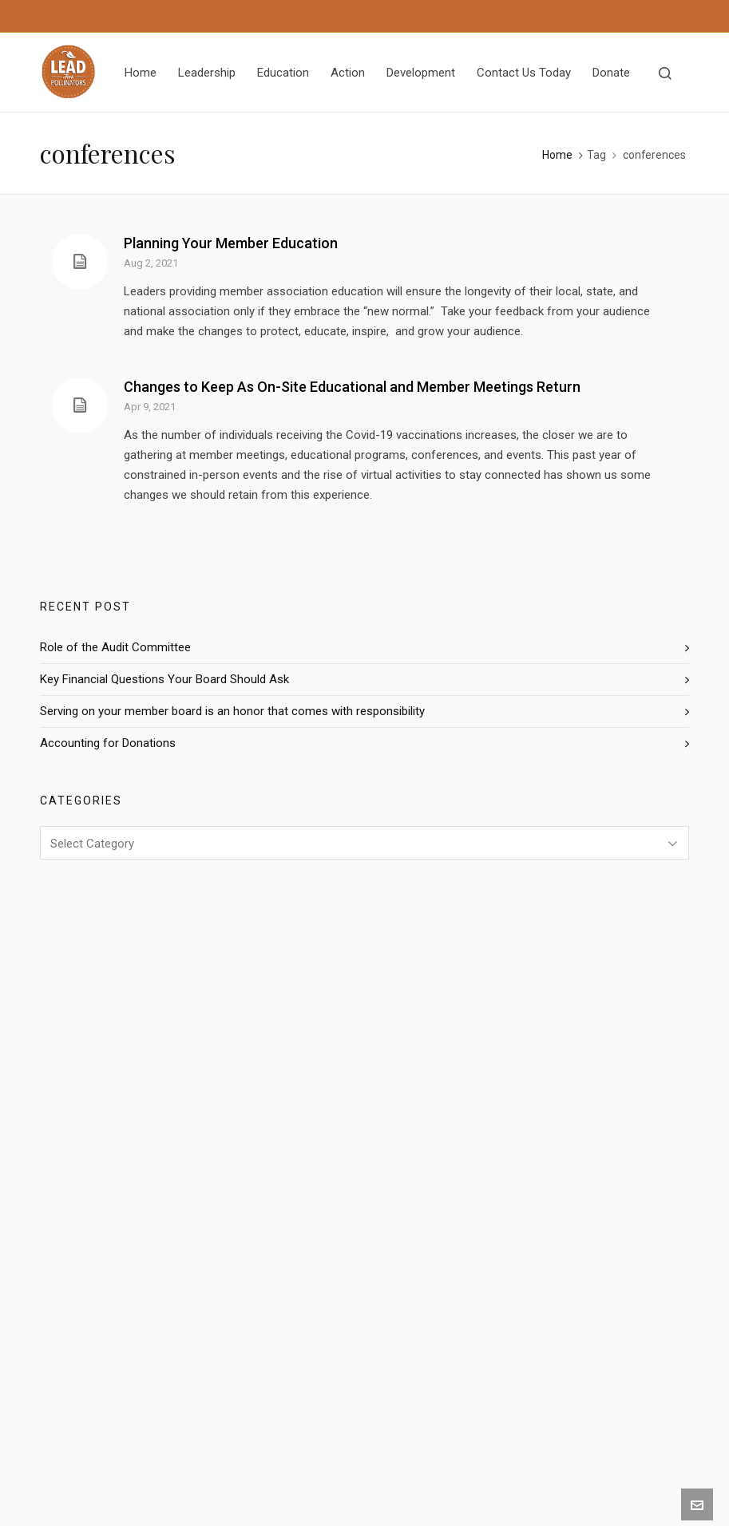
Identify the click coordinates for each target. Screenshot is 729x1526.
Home (557, 154)
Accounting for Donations (108, 743)
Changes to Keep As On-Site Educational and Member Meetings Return (352, 386)
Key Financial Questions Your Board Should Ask (164, 679)
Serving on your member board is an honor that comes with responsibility (232, 711)
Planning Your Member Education (231, 243)
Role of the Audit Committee (115, 647)
